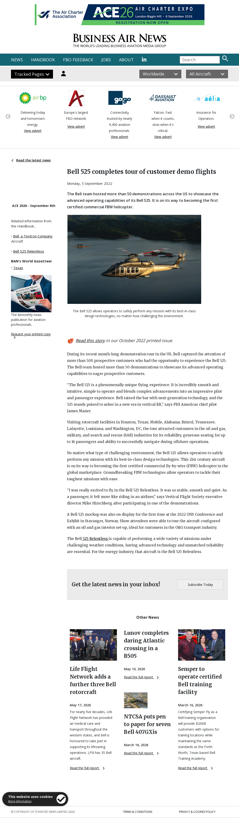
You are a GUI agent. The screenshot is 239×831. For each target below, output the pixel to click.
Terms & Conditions (137, 812)
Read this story (90, 340)
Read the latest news (31, 160)
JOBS (106, 59)
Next (231, 116)
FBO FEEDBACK (78, 59)
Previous (7, 116)
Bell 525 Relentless (28, 251)
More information (20, 801)
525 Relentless (95, 538)
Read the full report (87, 768)
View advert (33, 130)
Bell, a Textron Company (33, 236)
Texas (18, 267)
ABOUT (126, 59)
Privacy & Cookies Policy (197, 812)
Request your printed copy (31, 335)
